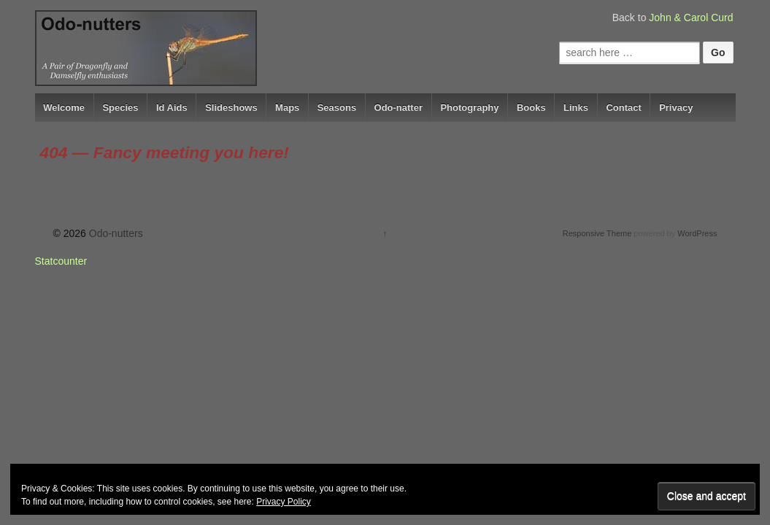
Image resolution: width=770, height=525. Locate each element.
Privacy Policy (283, 502)
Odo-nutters (114, 233)
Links (575, 107)
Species (120, 107)
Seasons (336, 107)
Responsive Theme (597, 233)
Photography (469, 107)
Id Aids (172, 107)
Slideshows (231, 107)
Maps (287, 107)
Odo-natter (398, 107)
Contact (623, 107)
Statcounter (61, 261)
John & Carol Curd (691, 17)
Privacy (676, 107)
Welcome (64, 107)
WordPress (697, 233)
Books (531, 107)
